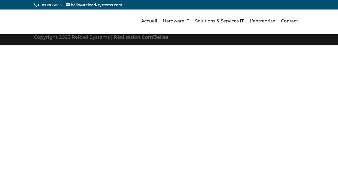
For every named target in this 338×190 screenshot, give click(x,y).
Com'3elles (155, 37)
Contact (289, 21)
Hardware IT (176, 21)
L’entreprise (262, 21)
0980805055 (50, 5)
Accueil (149, 21)
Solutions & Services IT (219, 21)
